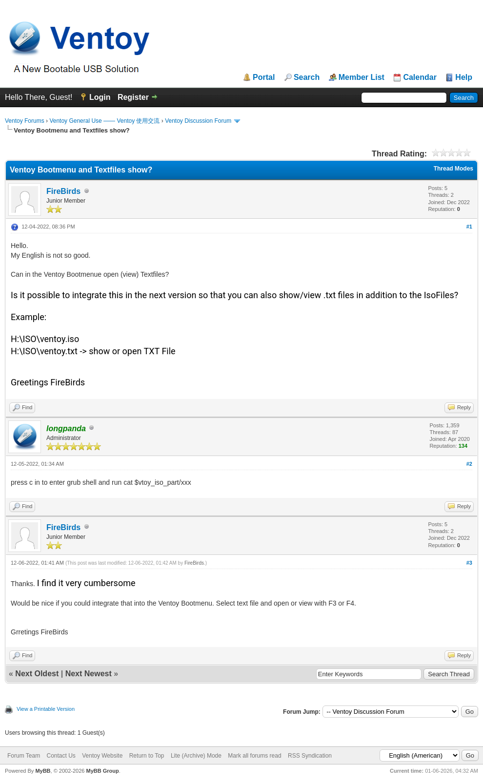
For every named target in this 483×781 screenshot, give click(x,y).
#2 (469, 464)
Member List (361, 77)
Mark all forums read (254, 755)
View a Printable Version (46, 709)
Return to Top (146, 755)
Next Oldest (37, 673)
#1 (469, 226)
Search (307, 77)
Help (463, 77)
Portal (264, 77)
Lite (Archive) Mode (196, 755)
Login (100, 97)
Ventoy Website (102, 755)
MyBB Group (102, 771)
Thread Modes (453, 168)
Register (133, 97)
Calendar (419, 77)
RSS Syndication (310, 755)
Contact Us (60, 755)
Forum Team (23, 755)
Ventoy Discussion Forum (198, 120)
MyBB (42, 771)
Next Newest (88, 673)
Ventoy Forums (24, 120)
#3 (469, 563)
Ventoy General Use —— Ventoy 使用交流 (104, 120)
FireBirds (63, 191)
